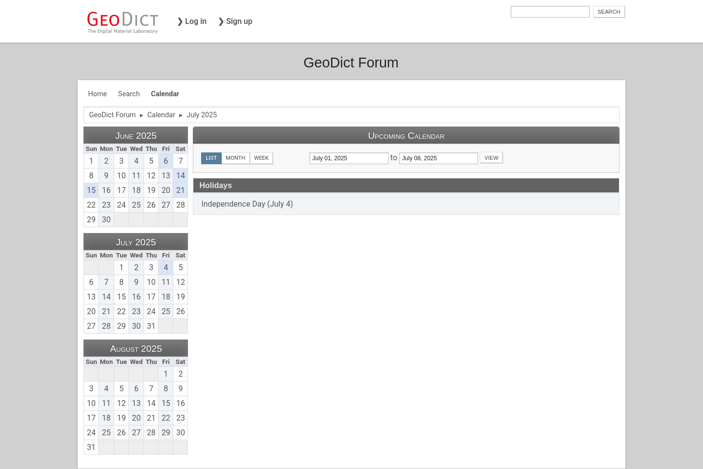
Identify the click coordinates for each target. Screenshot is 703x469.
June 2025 (136, 135)
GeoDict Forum (350, 62)
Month (236, 158)
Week (261, 158)
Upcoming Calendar (406, 135)
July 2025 (136, 242)
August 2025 (136, 348)
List (211, 158)
